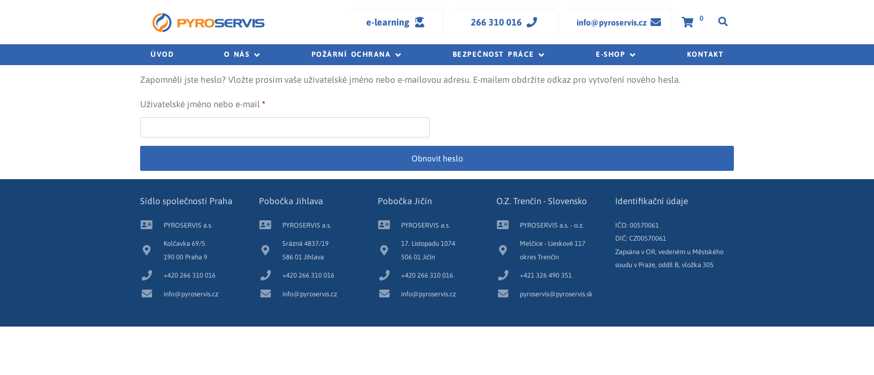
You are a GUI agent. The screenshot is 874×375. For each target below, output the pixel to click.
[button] (243, 54)
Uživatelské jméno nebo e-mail (218, 102)
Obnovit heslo (437, 158)
